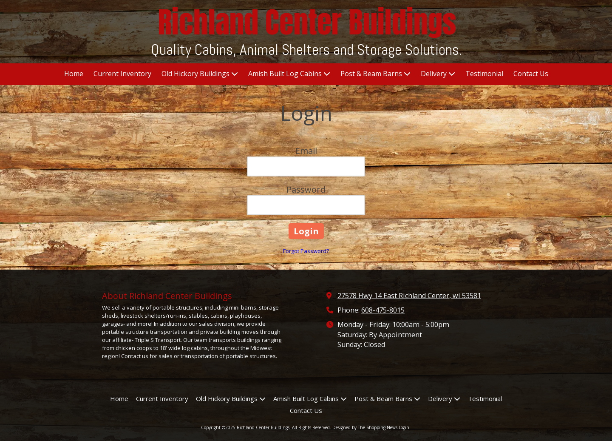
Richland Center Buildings (307, 22)
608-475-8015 (383, 310)
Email (306, 150)
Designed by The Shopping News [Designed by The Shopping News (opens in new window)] (364, 427)
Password (306, 189)
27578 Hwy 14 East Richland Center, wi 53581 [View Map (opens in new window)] (409, 295)
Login (404, 427)
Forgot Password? (306, 251)
